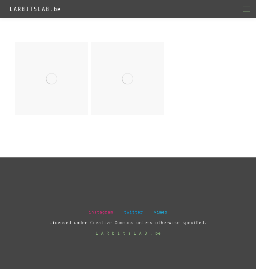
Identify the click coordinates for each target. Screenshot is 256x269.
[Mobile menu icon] (246, 9)
